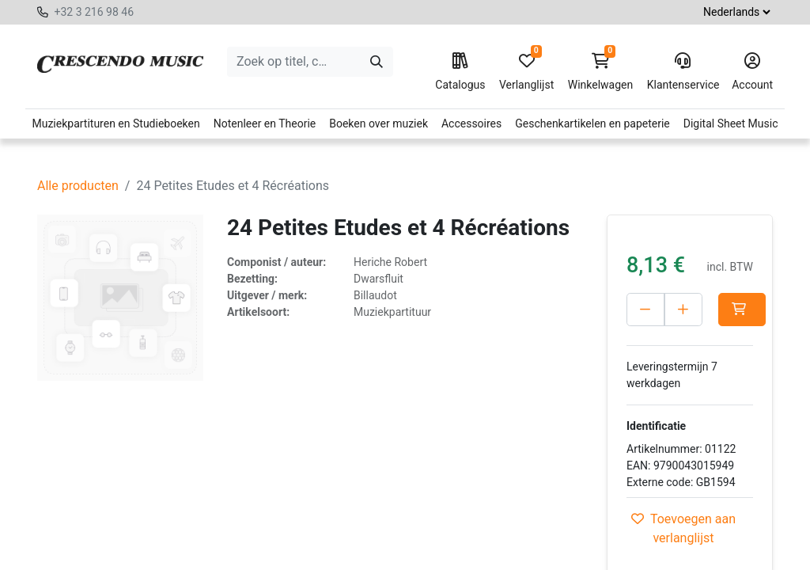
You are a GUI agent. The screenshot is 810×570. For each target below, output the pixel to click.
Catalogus (460, 72)
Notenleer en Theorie (265, 123)
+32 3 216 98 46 (94, 12)
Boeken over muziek (378, 123)
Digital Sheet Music (730, 123)
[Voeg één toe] (683, 309)
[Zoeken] (376, 62)
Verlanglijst (526, 72)
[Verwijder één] (645, 309)
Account (752, 72)
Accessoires (471, 123)
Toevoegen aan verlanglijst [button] (683, 528)
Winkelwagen (601, 72)
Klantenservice (682, 72)
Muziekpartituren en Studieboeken (115, 123)
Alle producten (78, 185)
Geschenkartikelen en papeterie (592, 123)
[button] (742, 309)
